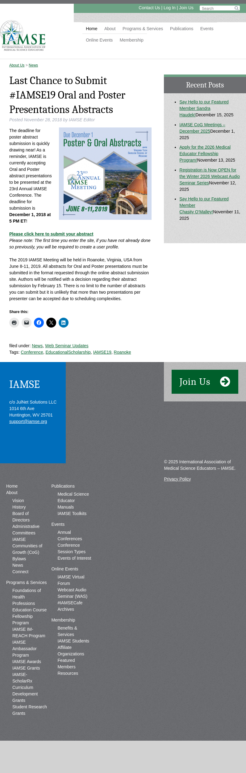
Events (207, 28)
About (110, 28)
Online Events (99, 40)
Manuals (65, 507)
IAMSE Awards (26, 661)
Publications (182, 28)
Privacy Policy (177, 479)
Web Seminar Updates (67, 345)
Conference (32, 352)
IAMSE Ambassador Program (24, 649)
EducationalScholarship (68, 352)
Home (91, 28)
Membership (132, 40)
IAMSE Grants (26, 668)
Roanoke (122, 352)
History (19, 507)
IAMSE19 (102, 352)
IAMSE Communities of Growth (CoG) (27, 546)
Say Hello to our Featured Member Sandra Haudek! (204, 108)
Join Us (186, 7)
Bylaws (19, 558)
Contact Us (149, 7)
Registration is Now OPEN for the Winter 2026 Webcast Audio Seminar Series (209, 176)
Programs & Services (143, 28)
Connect (20, 571)
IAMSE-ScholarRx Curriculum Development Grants (25, 687)
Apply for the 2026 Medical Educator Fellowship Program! (205, 154)
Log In (170, 7)
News (33, 65)
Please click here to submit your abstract (51, 233)
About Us (16, 65)
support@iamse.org (28, 421)
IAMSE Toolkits (71, 513)
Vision (18, 500)
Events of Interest (74, 558)
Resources (67, 673)
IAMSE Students (73, 640)
